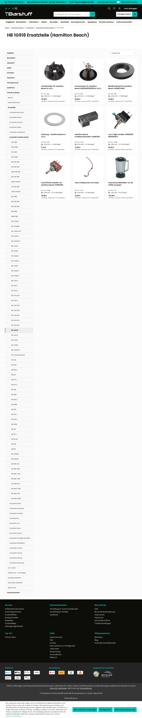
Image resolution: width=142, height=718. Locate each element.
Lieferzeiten (54, 649)
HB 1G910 (14, 281)
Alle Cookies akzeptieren (125, 710)
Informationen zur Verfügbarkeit (62, 646)
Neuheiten (10, 78)
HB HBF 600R (15, 469)
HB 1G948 (14, 345)
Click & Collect (10, 637)
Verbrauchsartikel (13, 593)
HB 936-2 (14, 370)
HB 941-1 (14, 434)
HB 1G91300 (15, 305)
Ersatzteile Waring (15, 558)
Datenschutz (100, 615)
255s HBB (14, 157)
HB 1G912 (14, 291)
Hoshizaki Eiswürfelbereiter (105, 643)
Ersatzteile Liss (14, 523)
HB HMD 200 (15, 484)
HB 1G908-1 (15, 256)
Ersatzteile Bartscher (16, 112)
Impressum (99, 617)
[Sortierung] (123, 53)
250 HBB (14, 142)
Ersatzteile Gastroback (17, 132)
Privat (129, 2)
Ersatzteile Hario (15, 503)
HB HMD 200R (16, 489)
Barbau (10, 97)
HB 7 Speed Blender (18, 355)
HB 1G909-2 (15, 276)
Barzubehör (11, 58)
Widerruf (53, 657)
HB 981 (13, 449)
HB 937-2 (14, 385)
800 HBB (14, 196)
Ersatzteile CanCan (15, 122)
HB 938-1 (14, 395)
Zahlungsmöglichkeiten (14, 626)
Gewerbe (107, 2)
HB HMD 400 (15, 494)
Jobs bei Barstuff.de (102, 620)
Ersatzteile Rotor (15, 528)
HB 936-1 (14, 365)
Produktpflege (10, 623)
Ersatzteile (11, 107)
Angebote (10, 53)
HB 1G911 (14, 286)
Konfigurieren (105, 710)
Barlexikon (99, 637)
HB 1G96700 (15, 350)
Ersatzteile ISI (14, 518)
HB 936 (13, 360)
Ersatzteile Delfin (15, 127)
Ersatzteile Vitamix (15, 553)
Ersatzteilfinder (11, 615)
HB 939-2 (14, 419)
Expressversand (56, 637)
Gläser (9, 68)
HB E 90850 (15, 454)
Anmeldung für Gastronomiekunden (64, 609)
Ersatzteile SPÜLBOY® (17, 543)
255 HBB (14, 152)
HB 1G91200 (15, 296)
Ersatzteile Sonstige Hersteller (19, 538)
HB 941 (13, 429)
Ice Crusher (12, 568)
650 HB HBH (15, 177)
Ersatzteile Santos (15, 533)
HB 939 (13, 409)
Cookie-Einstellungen (103, 623)
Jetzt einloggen (130, 8)
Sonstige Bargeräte (14, 578)
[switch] (118, 2)
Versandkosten (56, 654)
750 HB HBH (15, 187)
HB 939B (14, 424)
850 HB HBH (15, 201)
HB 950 (13, 444)
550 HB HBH (15, 167)
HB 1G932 (14, 340)
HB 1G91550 (15, 325)
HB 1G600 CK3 (16, 231)
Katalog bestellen (11, 617)
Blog (96, 640)
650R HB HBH (15, 182)
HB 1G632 (14, 246)
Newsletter (9, 620)
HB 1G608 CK (15, 241)
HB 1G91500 (15, 315)
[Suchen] (92, 14)
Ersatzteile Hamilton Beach (19, 137)
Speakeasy (11, 88)
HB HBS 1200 (15, 474)
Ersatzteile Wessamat (16, 563)
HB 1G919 (14, 335)
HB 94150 (14, 439)
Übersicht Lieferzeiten (58, 688)
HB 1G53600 (15, 226)
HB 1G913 (14, 300)
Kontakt (53, 643)
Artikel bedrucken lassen (14, 609)
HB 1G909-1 (15, 271)
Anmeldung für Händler (59, 612)
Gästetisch (10, 63)
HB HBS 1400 (15, 479)
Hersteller (10, 73)
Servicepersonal (12, 83)
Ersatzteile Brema (15, 117)
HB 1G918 (14, 330)
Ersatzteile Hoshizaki (16, 508)
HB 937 (13, 375)
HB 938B (14, 404)
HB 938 (13, 390)
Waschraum (12, 588)
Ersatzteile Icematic (16, 513)
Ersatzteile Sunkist (15, 548)
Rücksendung (55, 651)
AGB (96, 609)
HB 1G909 (14, 266)
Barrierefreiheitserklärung (105, 612)
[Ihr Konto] (119, 8)
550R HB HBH (15, 172)
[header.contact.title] (109, 8)
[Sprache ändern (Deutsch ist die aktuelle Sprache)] (8, 8)
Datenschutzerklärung (13, 716)
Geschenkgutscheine (13, 612)
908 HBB (14, 211)
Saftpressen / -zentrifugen (17, 573)
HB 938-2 (14, 399)
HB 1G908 (14, 251)
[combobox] (72, 14)
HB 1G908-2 (15, 261)
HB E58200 (14, 459)
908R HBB (14, 216)
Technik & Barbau (13, 93)
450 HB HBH (15, 162)
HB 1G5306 (15, 221)
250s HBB (14, 147)
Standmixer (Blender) (15, 583)
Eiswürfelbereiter (14, 102)
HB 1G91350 (15, 310)
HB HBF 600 (15, 464)
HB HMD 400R (16, 498)
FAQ (51, 640)
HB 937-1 (14, 380)
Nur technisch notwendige (85, 710)
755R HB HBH (15, 192)
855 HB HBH (15, 206)
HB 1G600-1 (15, 236)
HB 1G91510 (15, 320)
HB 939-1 (14, 414)
